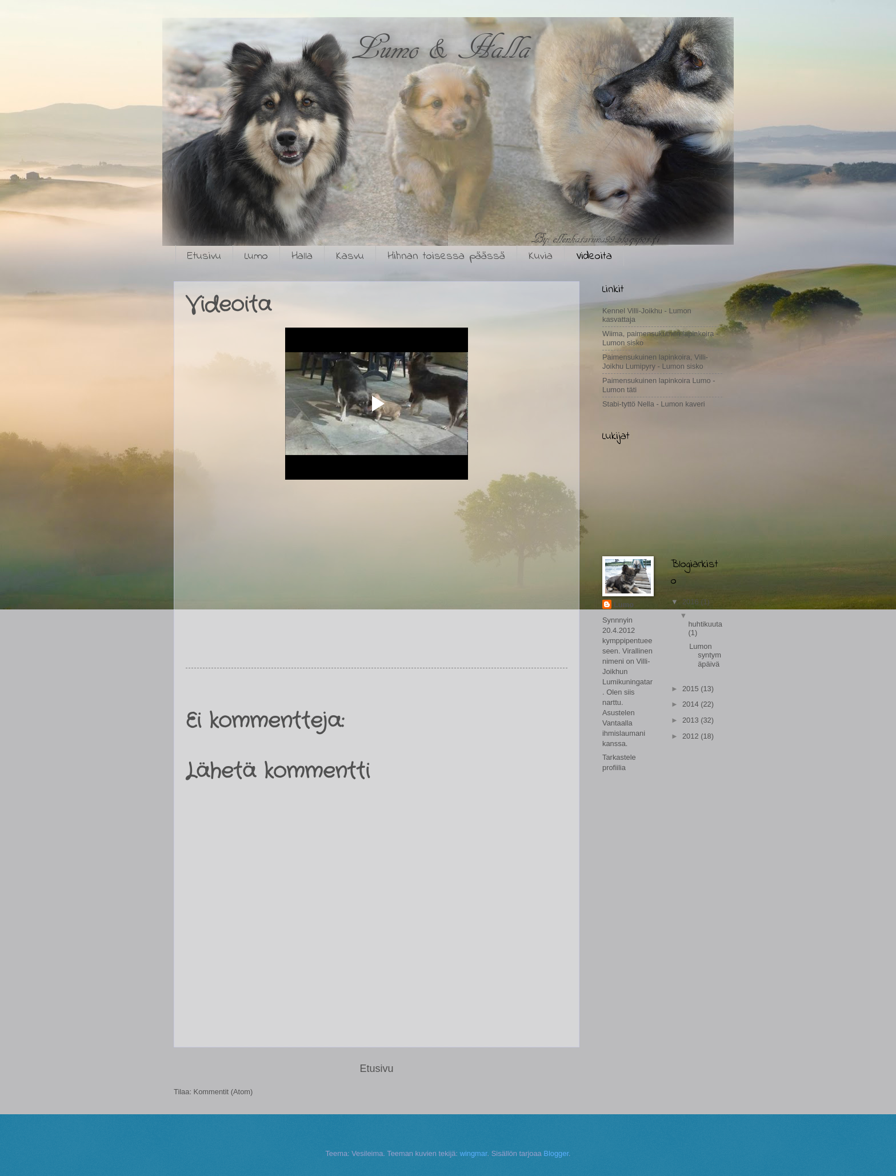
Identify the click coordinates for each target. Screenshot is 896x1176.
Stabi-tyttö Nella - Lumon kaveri (653, 404)
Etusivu (204, 256)
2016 (691, 601)
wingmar (473, 1153)
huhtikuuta (705, 624)
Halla (302, 256)
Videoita (594, 256)
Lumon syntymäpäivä (705, 655)
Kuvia (541, 256)
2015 (691, 688)
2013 (691, 720)
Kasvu (350, 256)
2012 (691, 736)
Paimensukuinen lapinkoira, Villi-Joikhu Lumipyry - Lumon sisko (655, 361)
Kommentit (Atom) (223, 1091)
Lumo (256, 256)
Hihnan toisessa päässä (446, 256)
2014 (691, 704)
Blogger (556, 1153)
